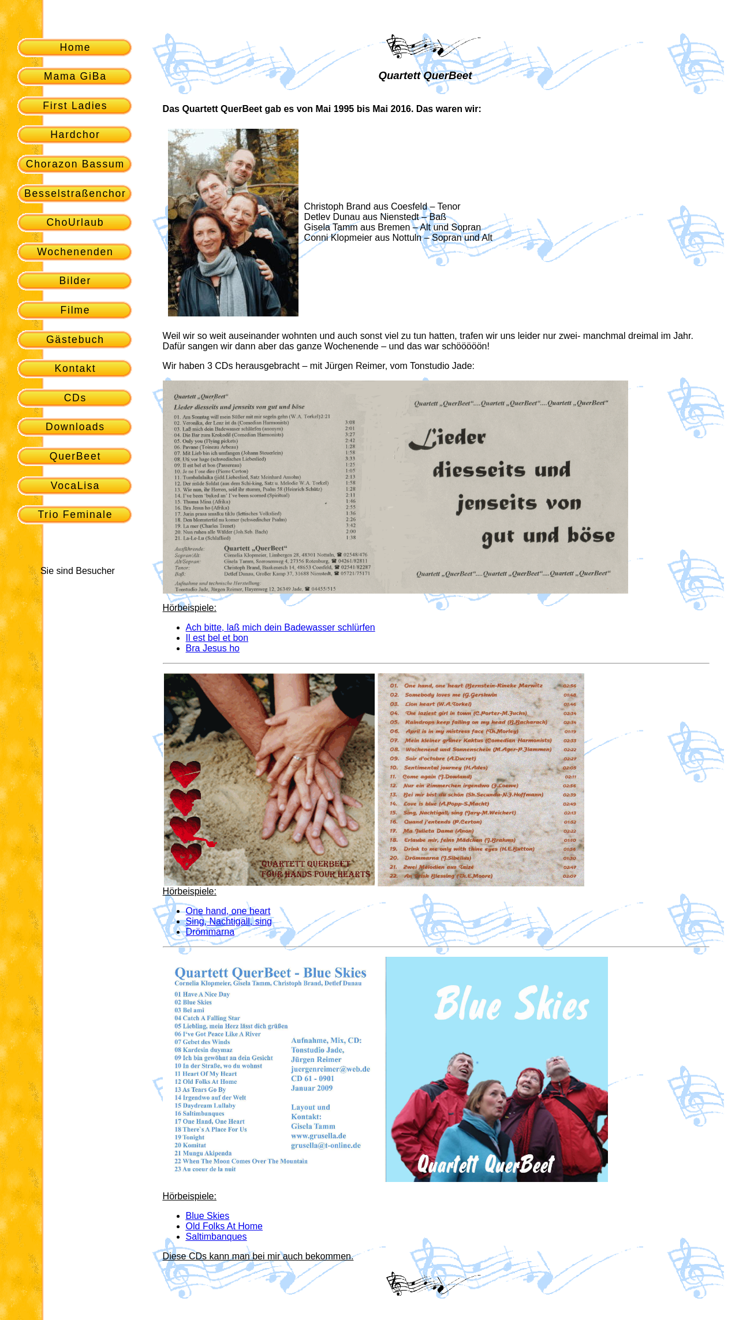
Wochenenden (75, 252)
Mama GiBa (75, 76)
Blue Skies (208, 1216)
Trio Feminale (75, 514)
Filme (75, 310)
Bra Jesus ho (213, 648)
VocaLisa (75, 485)
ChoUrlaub (75, 222)
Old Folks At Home (224, 1226)
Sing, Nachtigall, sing (229, 921)
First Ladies (75, 105)
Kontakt (75, 368)
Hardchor (75, 134)
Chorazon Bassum (75, 164)
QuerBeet (75, 456)
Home (75, 47)
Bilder (75, 280)
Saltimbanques (216, 1236)
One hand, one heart (228, 911)
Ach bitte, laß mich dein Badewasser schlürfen (280, 627)
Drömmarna (210, 932)
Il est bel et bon (217, 638)
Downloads (75, 426)
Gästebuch (75, 339)
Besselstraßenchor (75, 193)
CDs (75, 398)
